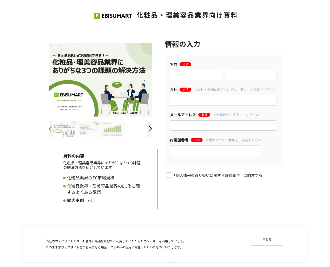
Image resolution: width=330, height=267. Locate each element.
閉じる (267, 239)
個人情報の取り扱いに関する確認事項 (208, 175)
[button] (150, 129)
